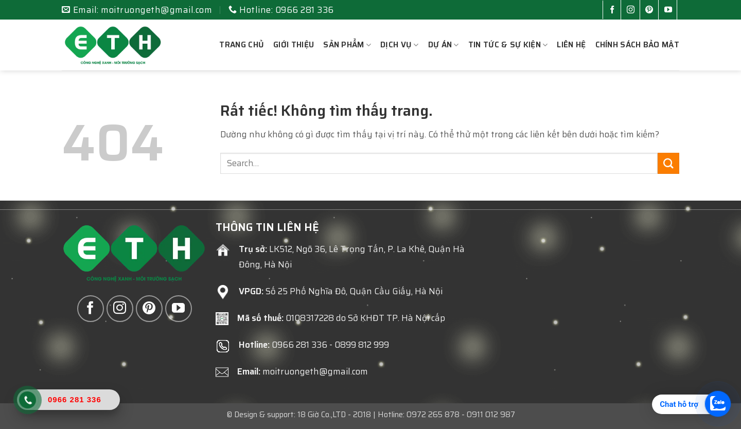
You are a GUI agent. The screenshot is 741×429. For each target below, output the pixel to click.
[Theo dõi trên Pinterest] (651, 10)
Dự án (443, 45)
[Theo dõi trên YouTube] (670, 10)
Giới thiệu (293, 45)
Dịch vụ (399, 45)
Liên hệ (571, 45)
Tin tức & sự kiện (508, 45)
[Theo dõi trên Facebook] (614, 10)
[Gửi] (668, 163)
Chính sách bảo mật (637, 45)
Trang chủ (241, 45)
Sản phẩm (347, 45)
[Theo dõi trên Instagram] (632, 10)
